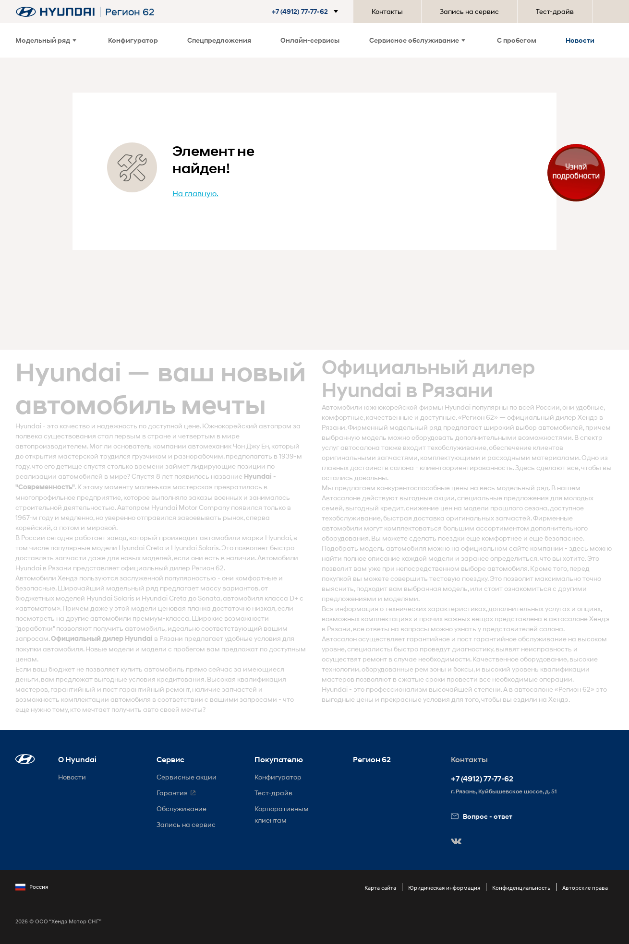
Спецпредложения (219, 40)
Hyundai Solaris (195, 547)
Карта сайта (380, 887)
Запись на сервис (469, 11)
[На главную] (55, 12)
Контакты (387, 11)
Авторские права (585, 887)
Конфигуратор (133, 40)
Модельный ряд (45, 40)
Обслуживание (181, 808)
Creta (155, 547)
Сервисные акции (187, 777)
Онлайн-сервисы (309, 40)
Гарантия (172, 793)
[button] (306, 11)
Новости (580, 40)
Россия (31, 887)
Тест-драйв (555, 11)
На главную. (195, 193)
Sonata (209, 598)
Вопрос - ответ (481, 816)
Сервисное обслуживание (417, 40)
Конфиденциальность (521, 887)
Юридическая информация (444, 887)
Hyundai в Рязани (43, 568)
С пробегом (516, 40)
